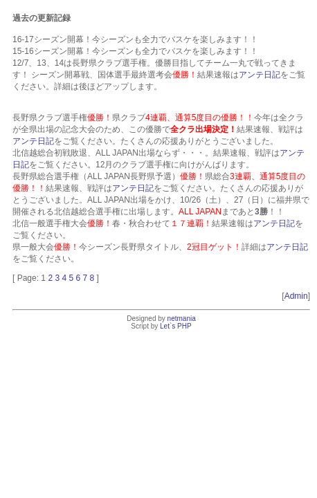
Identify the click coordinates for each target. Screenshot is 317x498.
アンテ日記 (259, 75)
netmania (181, 318)
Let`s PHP (176, 326)
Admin (296, 296)
